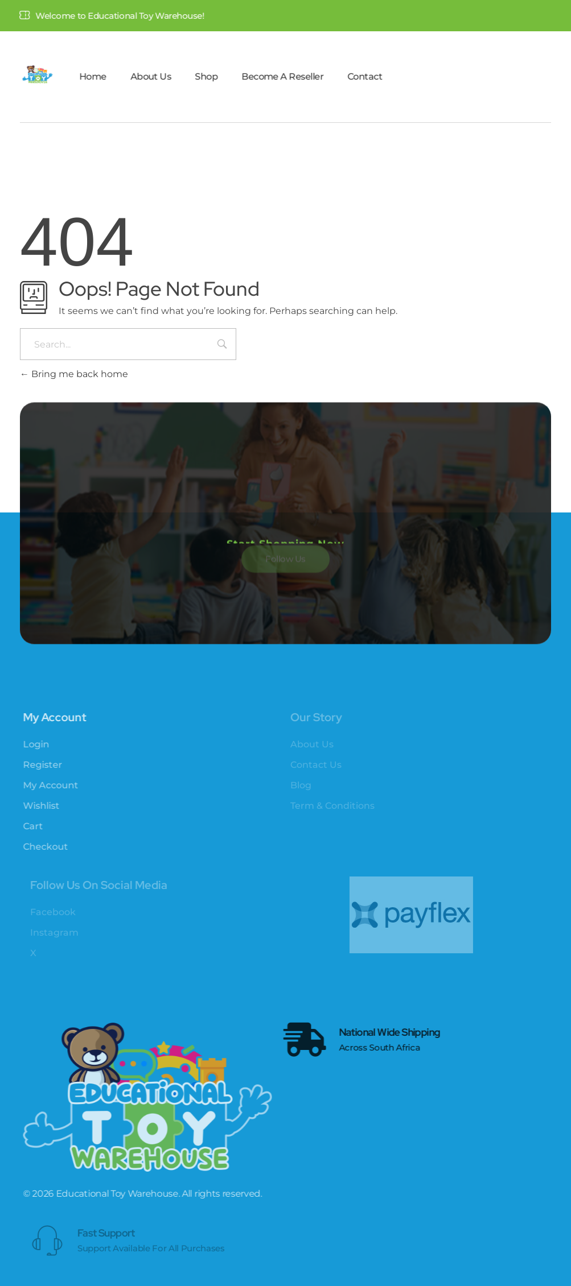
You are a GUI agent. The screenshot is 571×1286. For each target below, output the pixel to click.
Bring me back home (74, 374)
